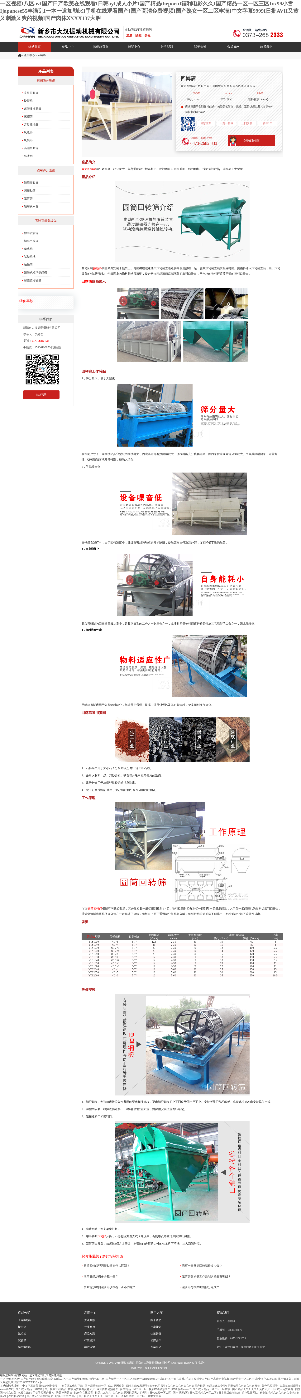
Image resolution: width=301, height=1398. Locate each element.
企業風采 (155, 1347)
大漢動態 (89, 1320)
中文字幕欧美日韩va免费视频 (40, 1385)
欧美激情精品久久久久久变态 (277, 1392)
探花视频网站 (250, 1392)
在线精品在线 (16, 1396)
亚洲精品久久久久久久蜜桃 (244, 1385)
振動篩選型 (100, 46)
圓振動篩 (30, 190)
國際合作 (155, 1340)
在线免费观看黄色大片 (82, 1389)
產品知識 (89, 1333)
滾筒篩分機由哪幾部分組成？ (200, 1287)
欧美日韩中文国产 (66, 1396)
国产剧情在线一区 (96, 1385)
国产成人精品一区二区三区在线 (212, 1389)
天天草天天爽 (64, 1392)
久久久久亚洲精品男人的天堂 (130, 1392)
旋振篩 (28, 100)
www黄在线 (7, 1389)
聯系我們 (266, 46)
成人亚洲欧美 (116, 1385)
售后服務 (233, 46)
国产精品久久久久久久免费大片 (251, 1389)
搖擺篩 (28, 116)
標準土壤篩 (31, 241)
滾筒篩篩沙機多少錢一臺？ (101, 1276)
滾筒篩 (28, 198)
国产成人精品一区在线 (29, 1389)
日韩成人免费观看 (283, 1389)
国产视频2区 (181, 1392)
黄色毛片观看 (270, 1385)
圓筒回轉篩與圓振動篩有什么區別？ (107, 1265)
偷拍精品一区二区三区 (134, 1389)
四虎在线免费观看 (137, 1385)
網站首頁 (34, 46)
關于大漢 (200, 46)
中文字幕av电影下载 (71, 1385)
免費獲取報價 (251, 140)
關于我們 (155, 1320)
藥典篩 (28, 248)
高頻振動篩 (31, 148)
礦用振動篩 (31, 182)
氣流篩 (28, 132)
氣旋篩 (28, 140)
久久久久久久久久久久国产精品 (187, 1385)
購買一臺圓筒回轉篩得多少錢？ (202, 1265)
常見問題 (167, 46)
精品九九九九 (103, 1392)
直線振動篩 (31, 92)
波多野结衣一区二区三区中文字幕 (141, 1396)
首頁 (20, 55)
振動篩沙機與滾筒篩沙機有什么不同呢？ (110, 1287)
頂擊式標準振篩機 (35, 272)
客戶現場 (89, 1347)
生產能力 (155, 1326)
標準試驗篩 (31, 233)
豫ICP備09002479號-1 (157, 1368)
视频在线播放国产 (160, 1389)
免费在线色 (24, 1392)
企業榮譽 (155, 1333)
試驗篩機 (30, 256)
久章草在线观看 (289, 1385)
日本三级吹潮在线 (229, 1392)
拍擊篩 (28, 264)
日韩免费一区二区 (161, 1392)
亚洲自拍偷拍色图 (108, 1389)
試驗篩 (22, 1340)
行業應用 (89, 1326)
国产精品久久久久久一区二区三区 (99, 1396)
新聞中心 (134, 46)
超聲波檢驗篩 (32, 280)
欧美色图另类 (158, 1385)
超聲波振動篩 (32, 108)
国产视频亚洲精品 (56, 1389)
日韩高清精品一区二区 (203, 1392)
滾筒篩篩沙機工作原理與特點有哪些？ (206, 1276)
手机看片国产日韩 (44, 1392)
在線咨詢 (41, 394)
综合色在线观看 (84, 1392)
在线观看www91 (181, 1389)
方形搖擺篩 (31, 124)
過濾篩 (28, 156)
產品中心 (68, 46)
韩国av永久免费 (217, 1385)
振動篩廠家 (128, 1362)
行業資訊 (89, 1340)
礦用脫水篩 (31, 206)
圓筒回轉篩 (89, 169)
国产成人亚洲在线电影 (40, 1396)
